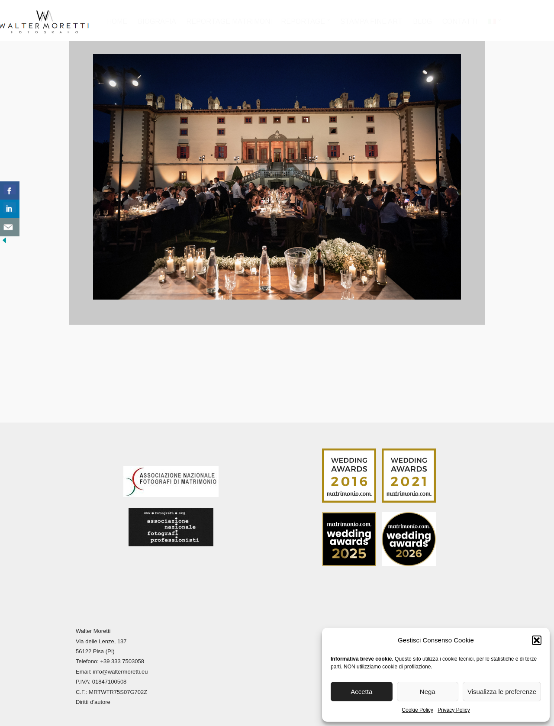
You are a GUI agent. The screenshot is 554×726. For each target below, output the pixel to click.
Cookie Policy (417, 710)
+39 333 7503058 (122, 656)
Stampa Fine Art (372, 21)
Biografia (157, 21)
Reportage (304, 21)
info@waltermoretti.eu (120, 667)
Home (118, 21)
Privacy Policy (454, 710)
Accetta (361, 691)
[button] (536, 640)
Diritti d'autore (93, 697)
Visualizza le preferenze (501, 691)
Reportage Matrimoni (230, 21)
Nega (427, 691)
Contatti (460, 21)
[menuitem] (494, 24)
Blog (422, 21)
